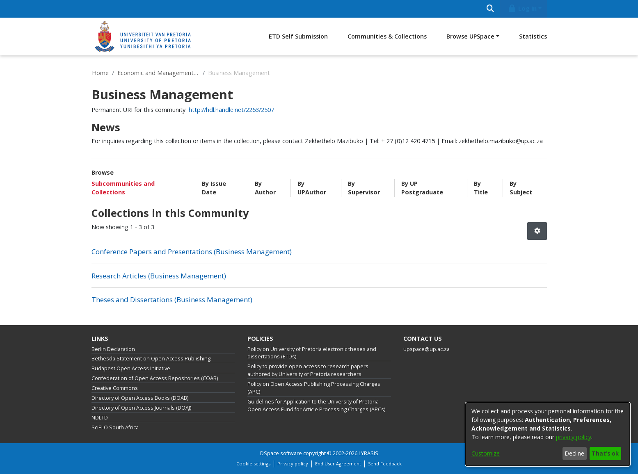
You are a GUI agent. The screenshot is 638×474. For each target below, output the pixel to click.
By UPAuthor (311, 188)
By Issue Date (214, 188)
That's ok (605, 453)
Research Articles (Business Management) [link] (158, 275)
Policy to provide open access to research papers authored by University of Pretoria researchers (307, 370)
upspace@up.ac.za (426, 349)
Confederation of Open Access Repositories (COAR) (154, 378)
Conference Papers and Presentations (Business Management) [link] (191, 251)
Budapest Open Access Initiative (130, 368)
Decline (574, 453)
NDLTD (99, 417)
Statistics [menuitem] (533, 36)
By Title (481, 188)
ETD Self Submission (298, 36)
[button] (537, 231)
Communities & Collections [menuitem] (387, 36)
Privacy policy (292, 463)
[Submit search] (490, 9)
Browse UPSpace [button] (470, 36)
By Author (265, 188)
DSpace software (281, 453)
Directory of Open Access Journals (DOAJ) (141, 407)
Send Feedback (385, 463)
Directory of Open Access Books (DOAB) (139, 397)
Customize (485, 453)
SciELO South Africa (115, 427)
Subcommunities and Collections (123, 188)
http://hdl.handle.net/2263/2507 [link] (231, 110)
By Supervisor (364, 188)
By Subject (521, 188)
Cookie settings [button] (253, 463)
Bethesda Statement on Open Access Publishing (150, 358)
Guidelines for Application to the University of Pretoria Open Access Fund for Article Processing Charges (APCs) (316, 405)
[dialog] (548, 434)
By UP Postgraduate (422, 188)
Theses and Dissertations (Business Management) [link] (171, 299)
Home (100, 73)
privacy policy (573, 437)
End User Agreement (338, 463)
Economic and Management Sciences (158, 73)
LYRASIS (368, 453)
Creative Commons (114, 388)
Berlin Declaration (113, 349)
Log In (522, 8)
